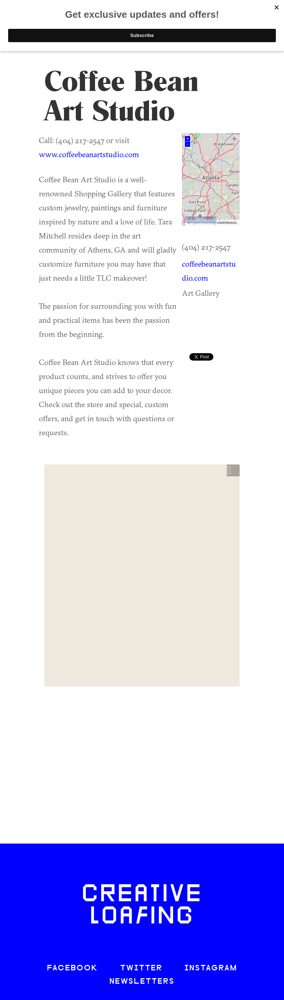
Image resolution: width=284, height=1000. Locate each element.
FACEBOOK (72, 968)
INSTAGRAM (211, 968)
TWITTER (141, 968)
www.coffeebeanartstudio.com (89, 154)
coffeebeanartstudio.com (209, 271)
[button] (233, 470)
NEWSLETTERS (142, 981)
